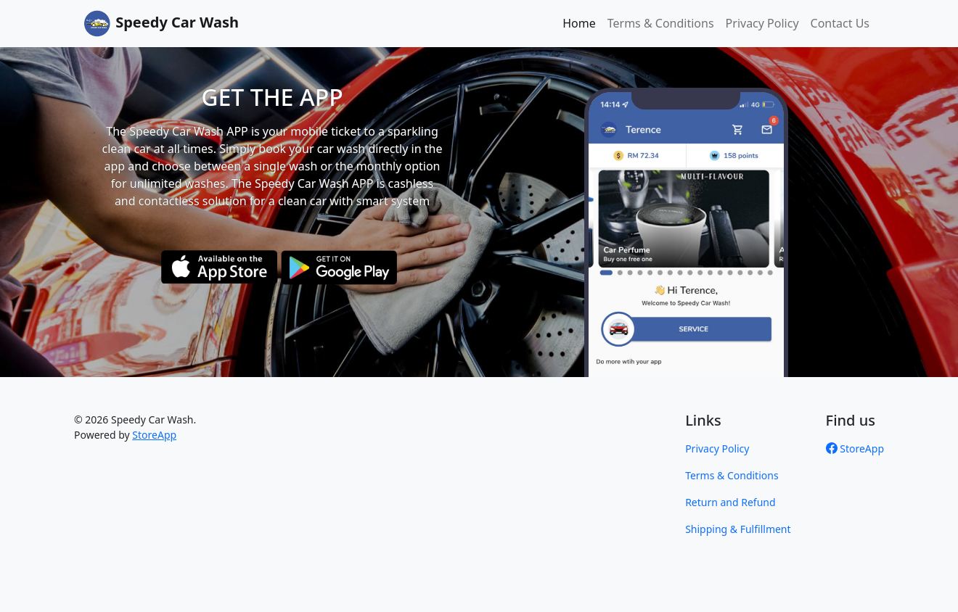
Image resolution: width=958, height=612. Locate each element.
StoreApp (154, 435)
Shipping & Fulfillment (737, 529)
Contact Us (840, 23)
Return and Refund (730, 502)
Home (579, 23)
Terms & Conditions (660, 23)
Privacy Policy (762, 23)
